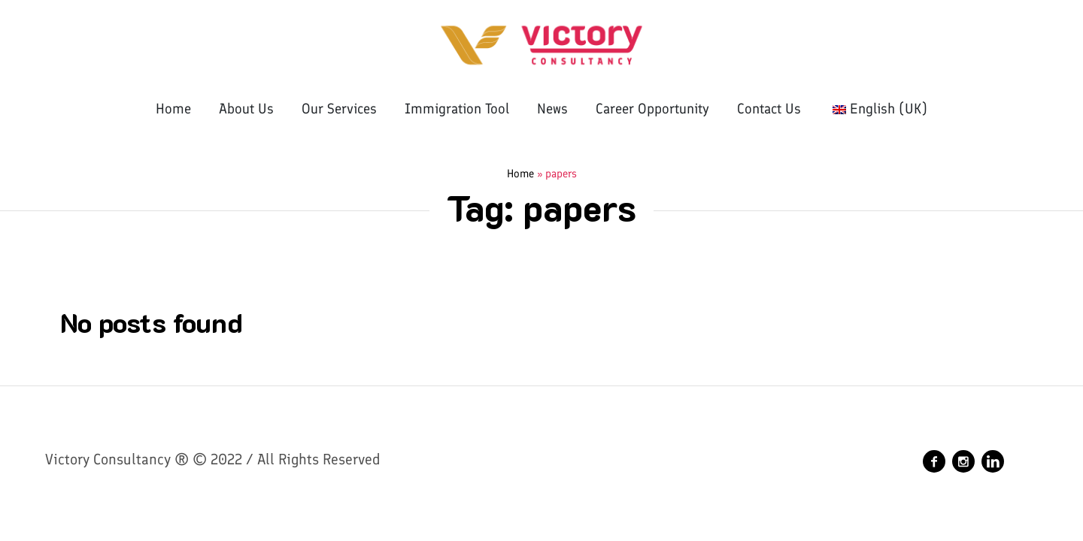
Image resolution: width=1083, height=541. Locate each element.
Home (520, 173)
